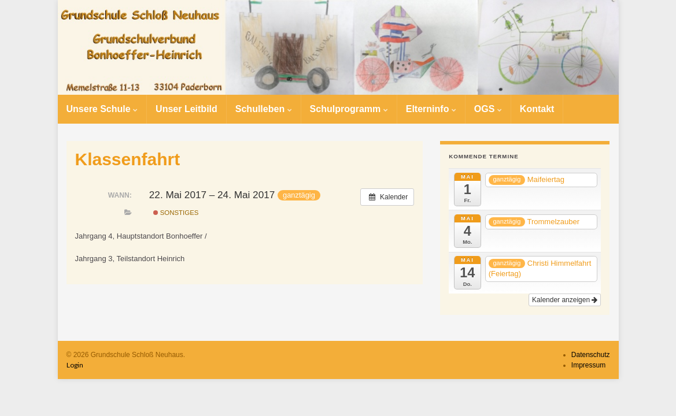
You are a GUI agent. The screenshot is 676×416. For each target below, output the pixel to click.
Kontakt (537, 109)
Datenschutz (590, 355)
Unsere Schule (102, 109)
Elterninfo (431, 109)
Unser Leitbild (186, 109)
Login (75, 365)
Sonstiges (176, 212)
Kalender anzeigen (564, 300)
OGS (488, 109)
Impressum (588, 365)
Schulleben (263, 109)
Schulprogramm (349, 109)
